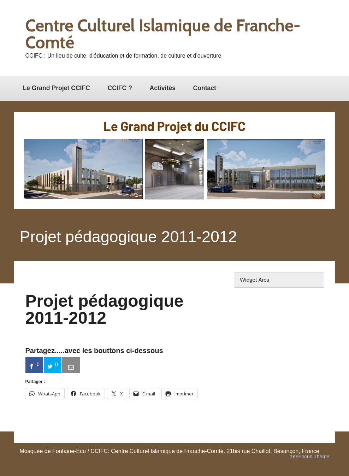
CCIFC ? (120, 88)
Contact (204, 88)
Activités (163, 88)
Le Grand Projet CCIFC (56, 88)
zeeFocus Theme (310, 456)
